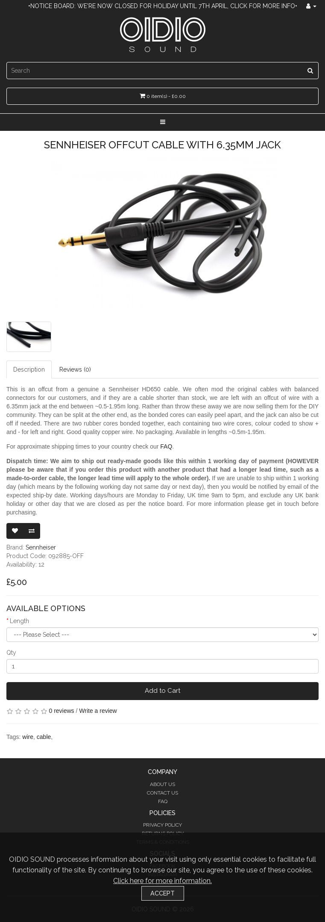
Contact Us (162, 793)
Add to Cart (162, 690)
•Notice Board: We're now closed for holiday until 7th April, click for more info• (162, 6)
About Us (162, 784)
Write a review (98, 710)
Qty (11, 652)
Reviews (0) (75, 369)
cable (44, 736)
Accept (162, 893)
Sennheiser (41, 547)
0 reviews (61, 710)
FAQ (166, 446)
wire (27, 736)
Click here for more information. (162, 881)
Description (29, 369)
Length (19, 621)
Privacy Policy (162, 825)
